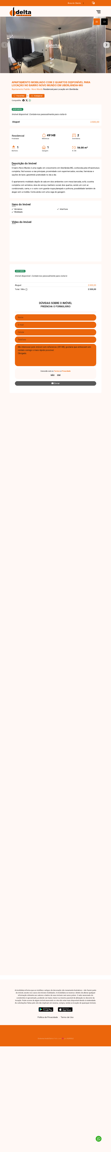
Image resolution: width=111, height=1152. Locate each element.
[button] (93, 2)
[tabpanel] (55, 50)
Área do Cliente (74, 3)
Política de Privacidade (48, 1027)
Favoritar (19, 105)
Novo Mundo (37, 99)
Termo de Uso (67, 1027)
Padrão (27, 99)
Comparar (37, 105)
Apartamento (17, 99)
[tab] (96, 21)
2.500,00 (94, 131)
